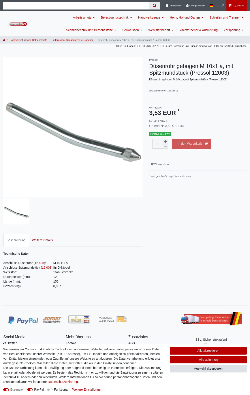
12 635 (39, 263)
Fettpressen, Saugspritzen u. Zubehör (72, 40)
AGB (131, 343)
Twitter (12, 343)
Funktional (61, 389)
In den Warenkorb (193, 144)
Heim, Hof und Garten (185, 17)
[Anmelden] (173, 5)
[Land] (211, 5)
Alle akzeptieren (208, 350)
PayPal (39, 389)
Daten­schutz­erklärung (63, 382)
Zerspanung (232, 30)
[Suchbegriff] (76, 5)
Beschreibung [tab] (16, 240)
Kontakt (71, 343)
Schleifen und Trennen (224, 17)
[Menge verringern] (165, 146)
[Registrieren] (195, 5)
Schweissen (130, 30)
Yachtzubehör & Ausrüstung (199, 30)
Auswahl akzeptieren (208, 368)
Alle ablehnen (208, 359)
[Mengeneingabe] (157, 144)
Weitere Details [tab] (42, 240)
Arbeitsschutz (82, 17)
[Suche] (154, 5)
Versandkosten (183, 176)
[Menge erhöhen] (165, 141)
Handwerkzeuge (149, 17)
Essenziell (17, 389)
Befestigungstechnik (114, 17)
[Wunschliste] (220, 5)
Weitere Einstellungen (87, 389)
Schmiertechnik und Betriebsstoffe (89, 30)
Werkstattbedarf (159, 30)
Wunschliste (160, 164)
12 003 (46, 267)
